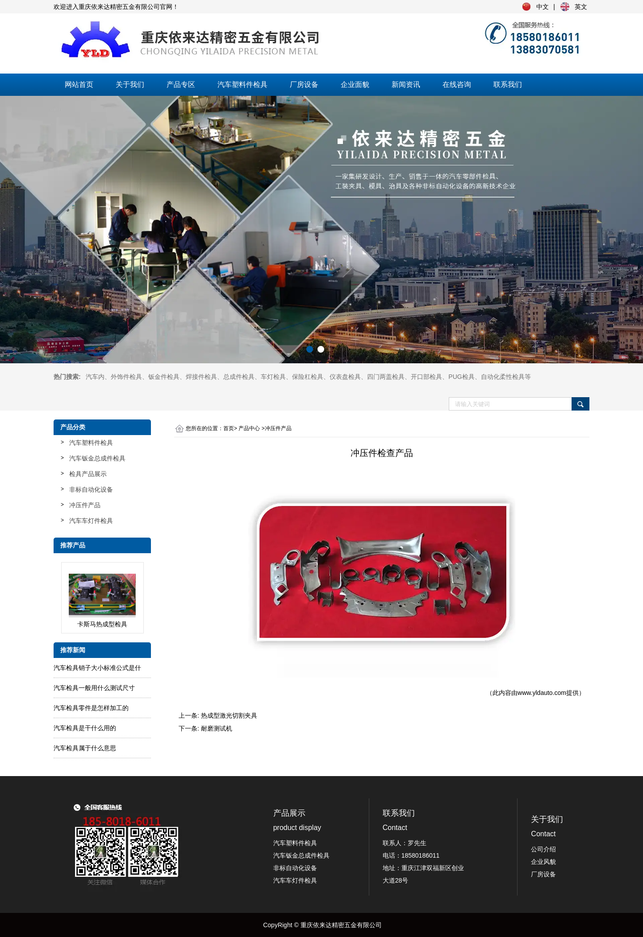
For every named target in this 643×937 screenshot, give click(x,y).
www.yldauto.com (542, 692)
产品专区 (181, 84)
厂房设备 (304, 84)
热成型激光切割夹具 (229, 715)
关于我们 (130, 84)
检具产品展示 (88, 473)
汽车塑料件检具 (242, 84)
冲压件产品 (84, 505)
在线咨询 (457, 84)
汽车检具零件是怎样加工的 (91, 707)
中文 (542, 6)
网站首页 (79, 84)
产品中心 (249, 428)
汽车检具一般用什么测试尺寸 (94, 687)
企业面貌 (355, 84)
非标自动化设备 (91, 489)
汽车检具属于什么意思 (85, 748)
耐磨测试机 (216, 728)
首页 (228, 428)
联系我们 (507, 84)
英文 (581, 6)
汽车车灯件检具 (91, 520)
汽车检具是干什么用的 (85, 728)
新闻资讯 (406, 84)
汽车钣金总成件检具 (97, 458)
